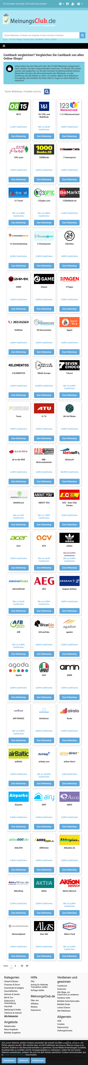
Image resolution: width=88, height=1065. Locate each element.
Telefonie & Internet (13, 1013)
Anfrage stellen (37, 990)
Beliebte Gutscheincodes (68, 1001)
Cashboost (62, 986)
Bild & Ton (8, 997)
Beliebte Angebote (12, 1033)
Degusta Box (28, 39)
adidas (54, 39)
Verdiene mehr (63, 998)
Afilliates (34, 1003)
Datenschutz (62, 1027)
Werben (34, 1007)
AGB (59, 1021)
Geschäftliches (10, 991)
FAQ (32, 981)
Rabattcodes (10, 1026)
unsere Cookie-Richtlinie (14, 1055)
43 (22, 966)
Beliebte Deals (63, 1004)
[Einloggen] (68, 4)
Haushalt (8, 1006)
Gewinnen (61, 989)
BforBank (40, 39)
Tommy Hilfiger (15, 39)
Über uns (35, 1000)
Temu (47, 39)
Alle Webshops (64, 1011)
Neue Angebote (11, 1029)
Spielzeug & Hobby (12, 1010)
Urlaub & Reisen (11, 981)
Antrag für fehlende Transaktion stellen (39, 986)
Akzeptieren (9, 1060)
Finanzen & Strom (12, 985)
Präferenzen (38, 1060)
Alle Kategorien (11, 1016)
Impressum (36, 1010)
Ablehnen (23, 1060)
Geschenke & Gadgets (14, 988)
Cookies (60, 1024)
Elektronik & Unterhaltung (10, 1002)
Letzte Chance (63, 1007)
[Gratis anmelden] (73, 4)
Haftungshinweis (64, 1030)
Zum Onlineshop (18, 136)
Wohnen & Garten (12, 994)
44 (27, 966)
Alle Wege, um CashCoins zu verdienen (68, 993)
